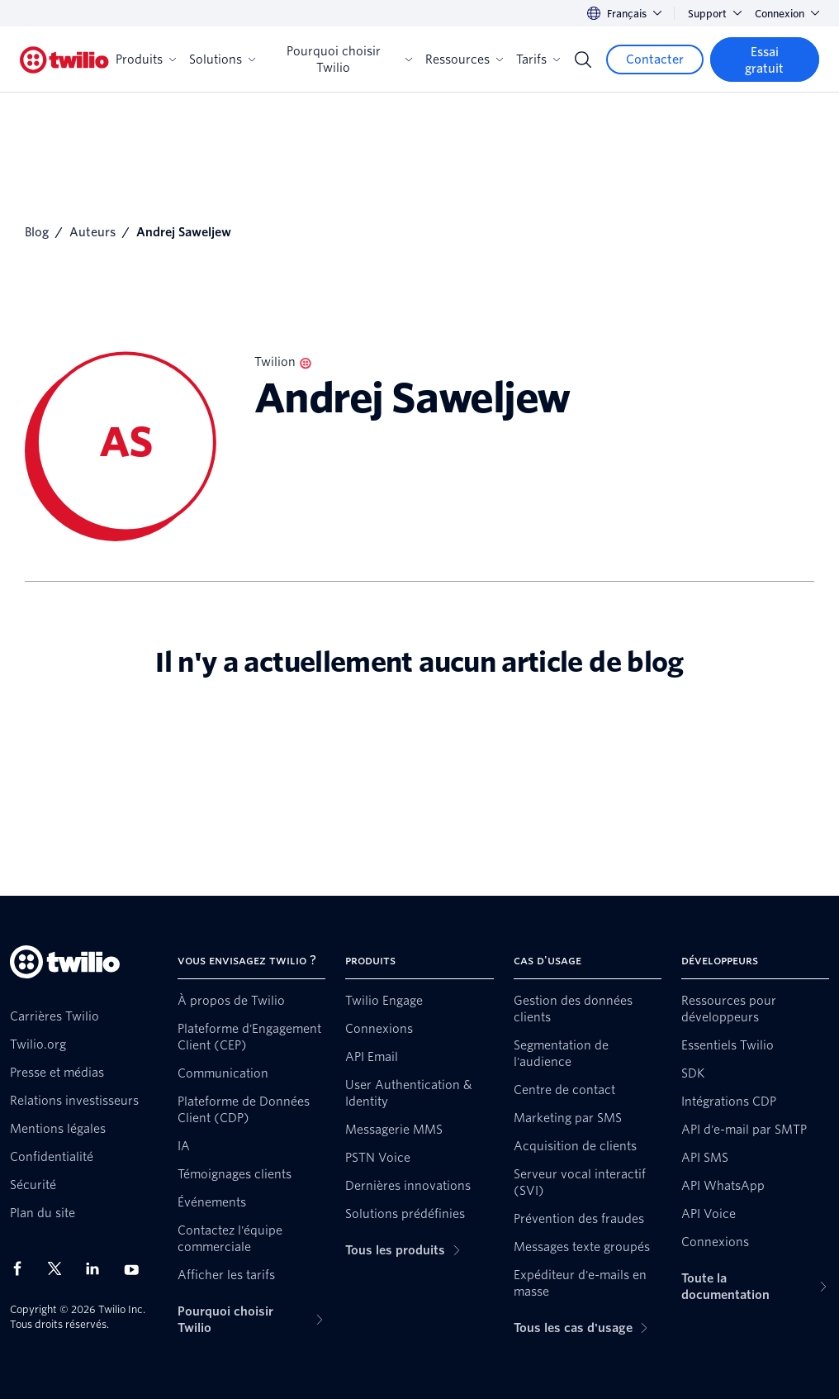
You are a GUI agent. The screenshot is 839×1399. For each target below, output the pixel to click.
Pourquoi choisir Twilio (349, 59)
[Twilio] (64, 60)
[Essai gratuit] (764, 59)
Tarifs (538, 59)
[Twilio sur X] (60, 1268)
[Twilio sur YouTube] (136, 1269)
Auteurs (92, 232)
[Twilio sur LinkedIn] (98, 1268)
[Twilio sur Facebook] (22, 1268)
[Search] (583, 59)
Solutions (222, 59)
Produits (146, 59)
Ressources (464, 59)
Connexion (787, 13)
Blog (37, 232)
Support (715, 13)
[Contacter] (655, 59)
